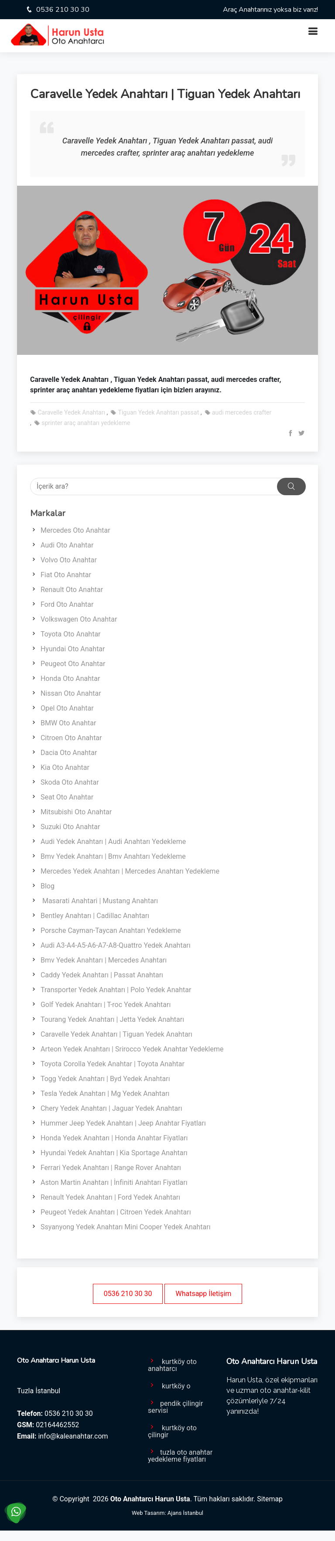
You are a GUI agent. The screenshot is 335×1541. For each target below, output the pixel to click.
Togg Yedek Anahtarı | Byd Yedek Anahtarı (105, 1079)
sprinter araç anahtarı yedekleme (82, 422)
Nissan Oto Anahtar (71, 693)
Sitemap (270, 1499)
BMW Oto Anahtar (68, 723)
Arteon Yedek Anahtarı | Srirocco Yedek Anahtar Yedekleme (132, 1049)
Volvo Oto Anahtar (69, 560)
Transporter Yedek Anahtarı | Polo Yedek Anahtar (116, 990)
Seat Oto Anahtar (67, 797)
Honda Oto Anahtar (70, 678)
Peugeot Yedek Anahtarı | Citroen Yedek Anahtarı (116, 1212)
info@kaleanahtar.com (73, 1436)
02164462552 (57, 1425)
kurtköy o (169, 1385)
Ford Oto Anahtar (67, 604)
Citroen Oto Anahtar (71, 738)
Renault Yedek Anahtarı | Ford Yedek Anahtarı (110, 1197)
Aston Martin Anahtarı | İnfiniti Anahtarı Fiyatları (114, 1182)
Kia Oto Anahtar (65, 767)
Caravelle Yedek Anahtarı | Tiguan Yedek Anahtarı (116, 1034)
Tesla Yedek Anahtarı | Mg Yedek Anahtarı (105, 1093)
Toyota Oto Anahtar (71, 634)
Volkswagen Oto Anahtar (79, 619)
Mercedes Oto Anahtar (75, 530)
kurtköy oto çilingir (172, 1431)
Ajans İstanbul (185, 1513)
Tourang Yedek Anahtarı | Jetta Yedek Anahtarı (112, 1019)
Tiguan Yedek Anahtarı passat (154, 412)
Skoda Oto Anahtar (70, 782)
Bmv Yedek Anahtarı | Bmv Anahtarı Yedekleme (113, 856)
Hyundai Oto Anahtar (73, 649)
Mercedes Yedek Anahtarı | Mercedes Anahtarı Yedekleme (130, 871)
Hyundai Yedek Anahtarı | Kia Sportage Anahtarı (114, 1153)
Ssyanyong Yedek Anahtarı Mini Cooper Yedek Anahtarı (126, 1227)
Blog (48, 886)
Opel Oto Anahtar (67, 708)
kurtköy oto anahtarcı (172, 1364)
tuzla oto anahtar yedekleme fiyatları (180, 1455)
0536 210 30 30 (61, 9)
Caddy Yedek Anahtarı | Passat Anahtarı (102, 975)
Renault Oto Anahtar (72, 589)
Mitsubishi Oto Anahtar (76, 812)
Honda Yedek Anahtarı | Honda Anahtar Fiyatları (114, 1138)
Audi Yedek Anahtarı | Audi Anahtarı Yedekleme (113, 841)
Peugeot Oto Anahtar (73, 664)
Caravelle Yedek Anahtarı (67, 412)
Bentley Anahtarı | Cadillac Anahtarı (95, 916)
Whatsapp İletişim (203, 1293)
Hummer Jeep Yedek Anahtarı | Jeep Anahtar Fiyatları (123, 1123)
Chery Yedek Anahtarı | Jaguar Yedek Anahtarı (111, 1108)
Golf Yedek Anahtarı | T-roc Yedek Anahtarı (106, 1004)
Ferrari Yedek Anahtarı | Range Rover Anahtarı (111, 1167)
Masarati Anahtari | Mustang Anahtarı (99, 901)
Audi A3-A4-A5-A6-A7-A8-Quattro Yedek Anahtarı (116, 945)
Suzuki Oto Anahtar (70, 827)
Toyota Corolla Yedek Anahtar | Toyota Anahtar (113, 1064)
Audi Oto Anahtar (67, 545)
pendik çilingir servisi (175, 1406)
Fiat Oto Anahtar (66, 575)
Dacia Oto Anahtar (69, 752)
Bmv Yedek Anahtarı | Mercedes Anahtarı (104, 960)
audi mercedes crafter (238, 412)
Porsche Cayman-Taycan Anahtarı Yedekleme (111, 930)
